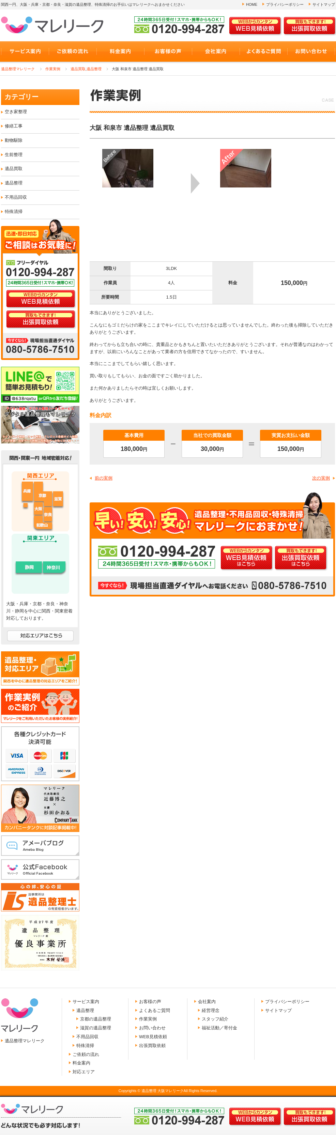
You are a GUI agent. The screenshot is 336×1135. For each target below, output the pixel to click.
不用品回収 (16, 197)
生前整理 (13, 154)
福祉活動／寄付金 (219, 1027)
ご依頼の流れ (86, 1054)
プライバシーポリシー (285, 4)
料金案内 (81, 1062)
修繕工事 (13, 125)
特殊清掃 (13, 211)
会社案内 (207, 1001)
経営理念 (210, 1010)
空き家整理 (16, 111)
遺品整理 (94, 69)
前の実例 (103, 478)
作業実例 (52, 69)
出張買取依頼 (152, 1045)
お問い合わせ (152, 1027)
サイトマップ (323, 4)
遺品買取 (78, 69)
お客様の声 (150, 1001)
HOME (251, 4)
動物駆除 (13, 140)
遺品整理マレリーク (18, 69)
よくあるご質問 (154, 1010)
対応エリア (84, 1071)
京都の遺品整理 (95, 1018)
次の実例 (321, 478)
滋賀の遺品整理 (95, 1027)
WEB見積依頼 (153, 1036)
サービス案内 (86, 1001)
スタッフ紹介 (215, 1018)
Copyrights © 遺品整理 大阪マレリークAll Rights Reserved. (168, 1091)
